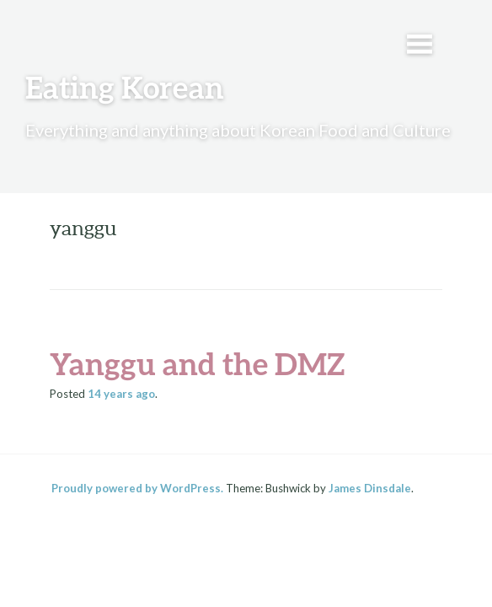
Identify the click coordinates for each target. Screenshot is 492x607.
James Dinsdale (370, 488)
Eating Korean (124, 86)
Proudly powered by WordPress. (137, 488)
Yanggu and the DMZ (197, 363)
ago (121, 393)
